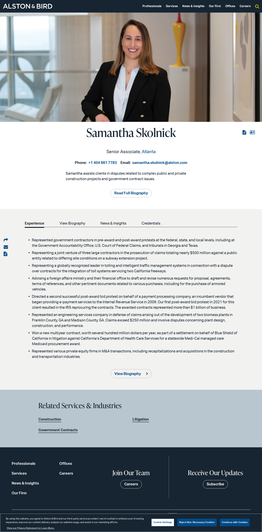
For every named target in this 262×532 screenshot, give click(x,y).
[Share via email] (6, 247)
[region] (131, 522)
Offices (230, 6)
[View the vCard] (252, 132)
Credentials (151, 223)
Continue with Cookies (235, 522)
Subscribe (215, 484)
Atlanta (149, 152)
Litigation (140, 419)
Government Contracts (58, 430)
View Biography (72, 223)
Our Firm (215, 6)
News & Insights (193, 6)
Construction (49, 419)
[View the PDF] (245, 132)
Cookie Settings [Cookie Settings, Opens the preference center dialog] (163, 522)
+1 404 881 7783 (102, 163)
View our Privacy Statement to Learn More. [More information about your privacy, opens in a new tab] (30, 528)
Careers (245, 6)
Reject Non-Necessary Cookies (197, 522)
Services (172, 6)
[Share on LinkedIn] (6, 240)
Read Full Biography (131, 193)
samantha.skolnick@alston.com (159, 163)
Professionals (152, 6)
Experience (34, 223)
